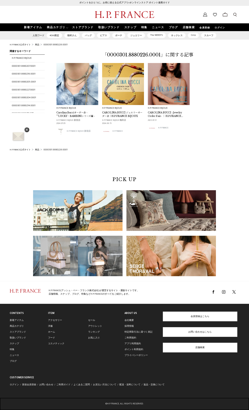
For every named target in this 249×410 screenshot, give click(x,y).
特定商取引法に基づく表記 (138, 332)
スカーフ (208, 36)
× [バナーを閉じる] (27, 130)
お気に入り (94, 338)
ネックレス (177, 36)
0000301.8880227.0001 (23, 90)
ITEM (51, 313)
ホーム (51, 332)
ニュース (14, 355)
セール (91, 320)
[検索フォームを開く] (235, 15)
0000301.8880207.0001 (23, 66)
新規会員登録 (29, 385)
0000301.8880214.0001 (23, 106)
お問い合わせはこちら (200, 332)
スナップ (14, 344)
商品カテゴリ (17, 326)
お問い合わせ (46, 385)
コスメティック (56, 344)
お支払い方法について (104, 385)
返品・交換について (154, 385)
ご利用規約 (130, 338)
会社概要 (129, 320)
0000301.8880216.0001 (23, 74)
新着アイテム (17, 320)
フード (51, 338)
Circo (193, 35)
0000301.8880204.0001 (24, 98)
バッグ (88, 36)
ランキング (94, 332)
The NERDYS (156, 35)
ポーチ (118, 36)
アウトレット (95, 326)
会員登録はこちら (200, 316)
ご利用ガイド (63, 385)
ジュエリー (136, 36)
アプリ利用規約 (132, 344)
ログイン (220, 28)
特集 (12, 350)
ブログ (13, 361)
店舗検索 (200, 348)
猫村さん (72, 36)
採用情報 (129, 326)
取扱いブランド (18, 338)
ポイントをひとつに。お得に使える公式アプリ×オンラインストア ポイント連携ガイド (124, 3)
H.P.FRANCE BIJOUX (22, 58)
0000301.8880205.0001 (24, 82)
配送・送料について (129, 385)
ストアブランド (18, 332)
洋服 (50, 326)
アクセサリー (55, 320)
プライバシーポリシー (136, 355)
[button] (57, 27)
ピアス (103, 36)
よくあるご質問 (82, 385)
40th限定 (54, 36)
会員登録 (204, 28)
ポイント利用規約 (133, 350)
